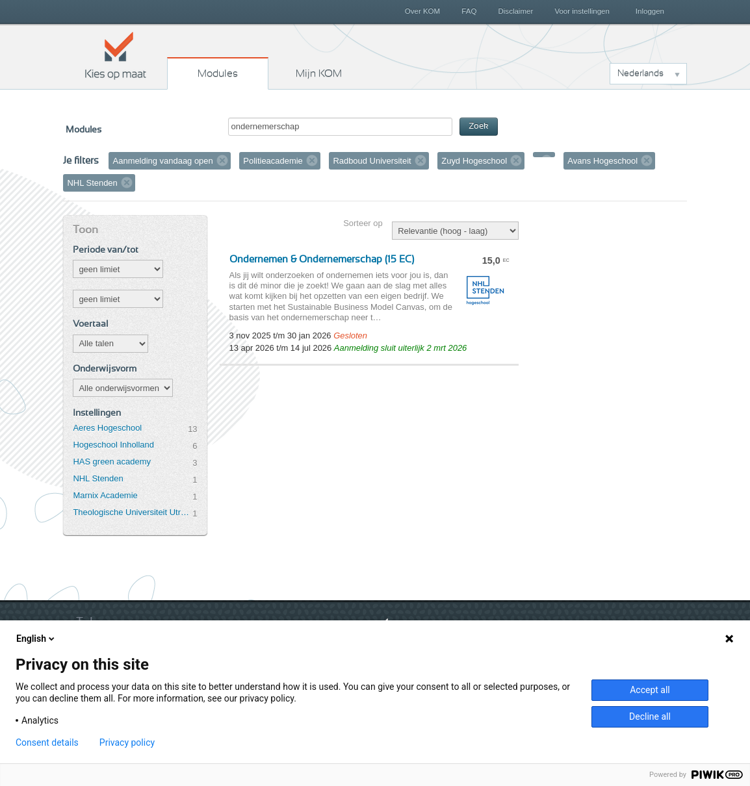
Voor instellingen (582, 11)
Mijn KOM (319, 73)
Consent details (47, 742)
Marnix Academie (105, 495)
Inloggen (650, 11)
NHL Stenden (98, 478)
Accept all (650, 690)
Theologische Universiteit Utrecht (132, 512)
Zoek (479, 126)
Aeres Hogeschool (107, 428)
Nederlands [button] (640, 73)
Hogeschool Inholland (113, 445)
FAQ (468, 11)
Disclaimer (516, 11)
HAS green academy (112, 461)
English (36, 638)
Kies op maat (115, 55)
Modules (218, 73)
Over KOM (422, 11)
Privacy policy (127, 742)
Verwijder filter (222, 160)
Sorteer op (362, 223)
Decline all (650, 716)
